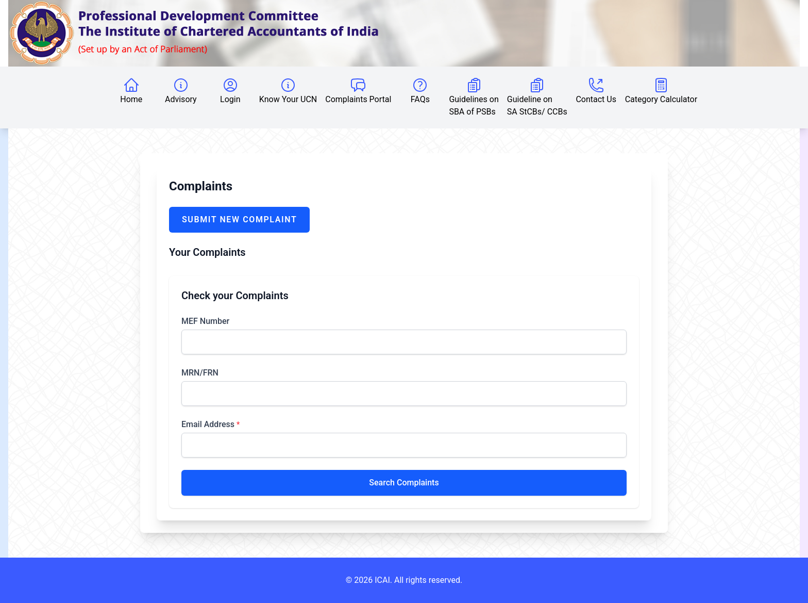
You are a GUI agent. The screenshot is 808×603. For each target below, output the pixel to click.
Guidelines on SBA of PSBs (473, 97)
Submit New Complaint (239, 219)
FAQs (420, 90)
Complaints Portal (358, 90)
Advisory (181, 90)
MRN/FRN (199, 373)
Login (230, 90)
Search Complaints (404, 482)
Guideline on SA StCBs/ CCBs (537, 97)
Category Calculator (661, 90)
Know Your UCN (288, 90)
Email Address (210, 424)
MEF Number (205, 321)
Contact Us (596, 90)
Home (131, 90)
